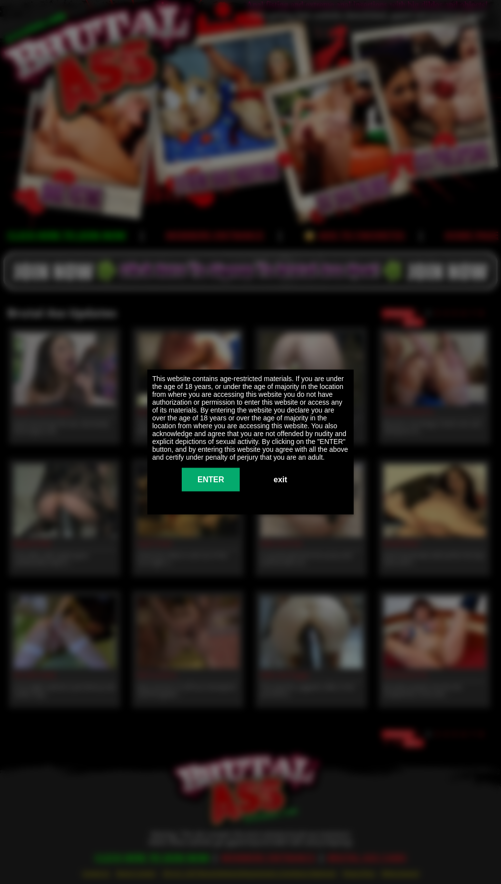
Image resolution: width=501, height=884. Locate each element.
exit (280, 479)
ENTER (210, 479)
